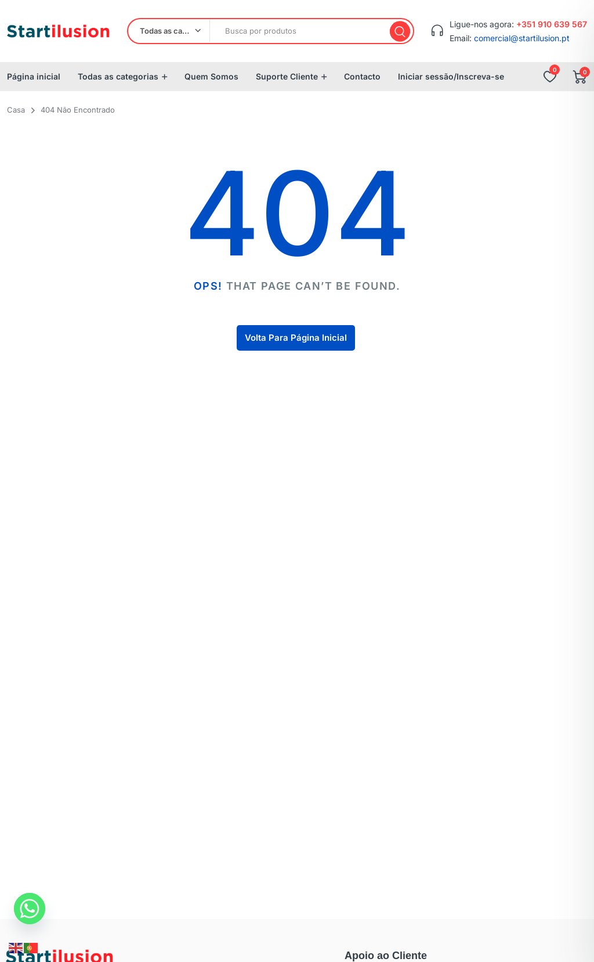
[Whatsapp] (29, 908)
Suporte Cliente (287, 76)
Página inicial (33, 76)
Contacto (362, 76)
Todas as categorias (118, 76)
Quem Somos (211, 76)
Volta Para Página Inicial (296, 337)
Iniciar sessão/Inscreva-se (451, 76)
